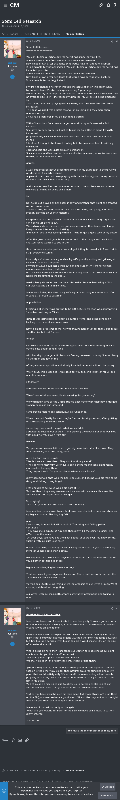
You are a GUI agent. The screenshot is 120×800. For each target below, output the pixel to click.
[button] (5, 5)
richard (8, 26)
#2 (117, 608)
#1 (117, 41)
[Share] (111, 41)
